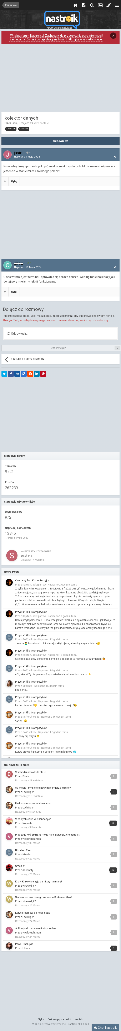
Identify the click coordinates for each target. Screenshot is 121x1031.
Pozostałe (42, 123)
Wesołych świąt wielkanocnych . (33, 819)
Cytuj (14, 181)
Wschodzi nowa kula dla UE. (31, 772)
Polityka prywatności (59, 1019)
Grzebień (20, 866)
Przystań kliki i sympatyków (31, 612)
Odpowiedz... (17, 333)
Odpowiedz (60, 141)
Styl (41, 1019)
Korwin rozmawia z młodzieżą (32, 912)
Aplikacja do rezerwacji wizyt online (35, 928)
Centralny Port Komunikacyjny (32, 580)
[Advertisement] (60, 79)
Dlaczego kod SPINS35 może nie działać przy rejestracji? (47, 834)
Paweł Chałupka (24, 944)
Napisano (27, 156)
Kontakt (79, 1019)
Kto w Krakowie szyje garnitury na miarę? (38, 881)
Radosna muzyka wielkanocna (33, 803)
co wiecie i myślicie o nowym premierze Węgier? (43, 787)
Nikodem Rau (23, 850)
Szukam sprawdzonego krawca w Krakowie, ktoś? (43, 897)
